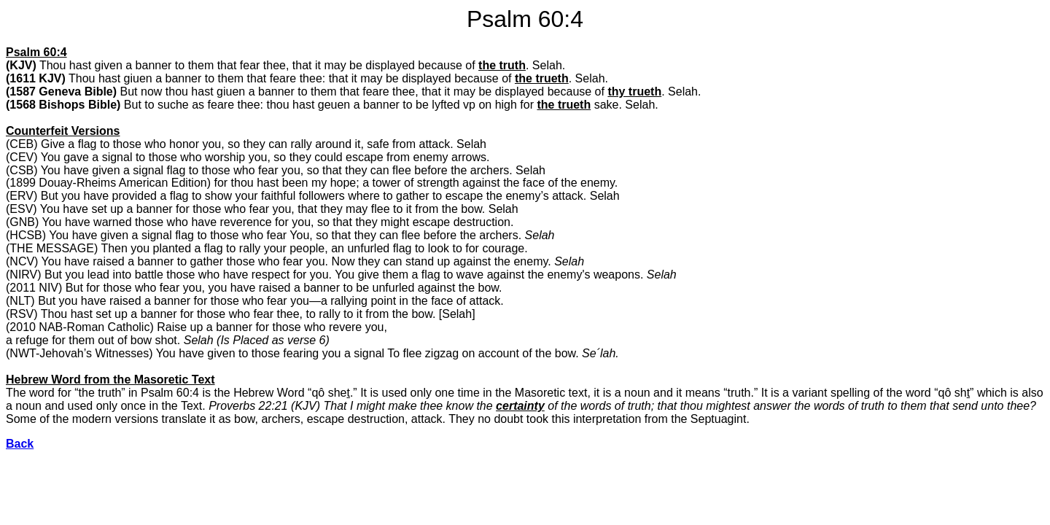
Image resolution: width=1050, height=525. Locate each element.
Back (20, 444)
